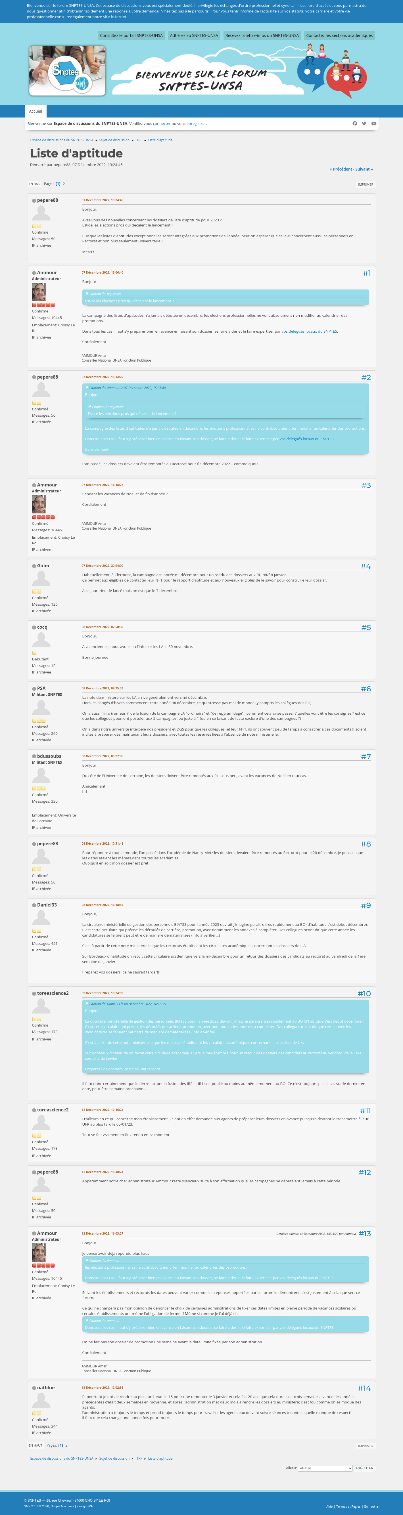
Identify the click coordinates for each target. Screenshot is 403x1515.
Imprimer (365, 184)
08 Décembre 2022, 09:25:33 (103, 688)
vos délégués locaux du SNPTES (309, 331)
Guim (43, 566)
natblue (46, 1387)
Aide (329, 1506)
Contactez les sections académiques (339, 35)
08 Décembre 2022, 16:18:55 (103, 905)
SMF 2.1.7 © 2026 (36, 1506)
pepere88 (47, 200)
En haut (35, 1445)
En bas (34, 184)
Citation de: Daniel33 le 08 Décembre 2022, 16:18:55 (127, 1004)
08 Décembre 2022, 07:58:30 (103, 627)
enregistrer (196, 123)
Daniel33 (47, 905)
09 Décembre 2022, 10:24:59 (103, 993)
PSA (41, 688)
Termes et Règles (348, 1506)
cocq (42, 627)
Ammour (47, 272)
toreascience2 (53, 993)
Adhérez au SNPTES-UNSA (194, 35)
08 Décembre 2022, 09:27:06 (103, 756)
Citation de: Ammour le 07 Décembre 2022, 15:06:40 (127, 387)
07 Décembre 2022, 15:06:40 (103, 272)
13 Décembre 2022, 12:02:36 (103, 1387)
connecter (162, 123)
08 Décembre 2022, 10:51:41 (103, 843)
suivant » (364, 169)
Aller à (291, 1468)
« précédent (341, 169)
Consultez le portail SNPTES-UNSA (131, 35)
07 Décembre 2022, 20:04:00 (103, 565)
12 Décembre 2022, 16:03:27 (103, 1233)
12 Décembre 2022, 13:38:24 (103, 1172)
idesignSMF (85, 1506)
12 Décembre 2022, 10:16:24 (103, 1109)
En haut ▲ (371, 1506)
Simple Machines (62, 1506)
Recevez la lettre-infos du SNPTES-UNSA (262, 35)
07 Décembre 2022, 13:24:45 (103, 200)
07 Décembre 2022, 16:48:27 (103, 484)
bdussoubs (49, 756)
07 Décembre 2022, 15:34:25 (103, 377)
